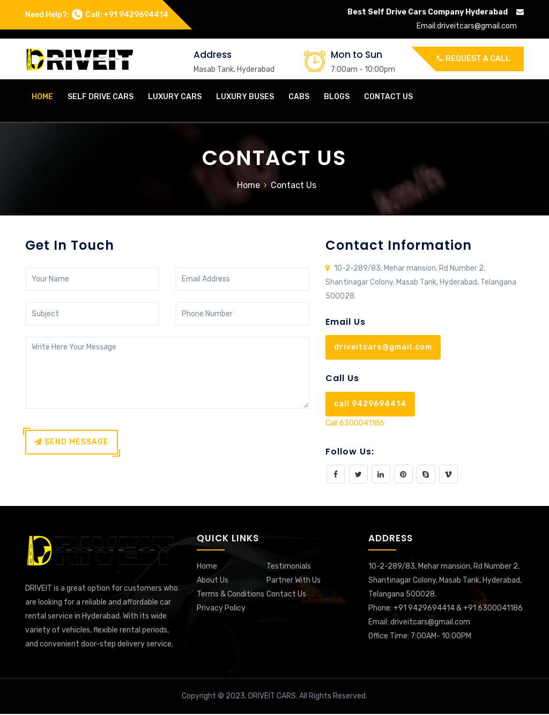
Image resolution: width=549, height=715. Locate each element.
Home (248, 186)
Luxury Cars (175, 96)
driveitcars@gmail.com (477, 26)
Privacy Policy (221, 609)
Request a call (473, 58)
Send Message (71, 443)
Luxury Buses (245, 96)
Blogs (337, 96)
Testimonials (288, 567)
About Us (212, 581)
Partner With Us (293, 581)
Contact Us (388, 96)
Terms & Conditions (230, 595)
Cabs (298, 96)
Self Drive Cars (100, 96)
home (42, 96)
